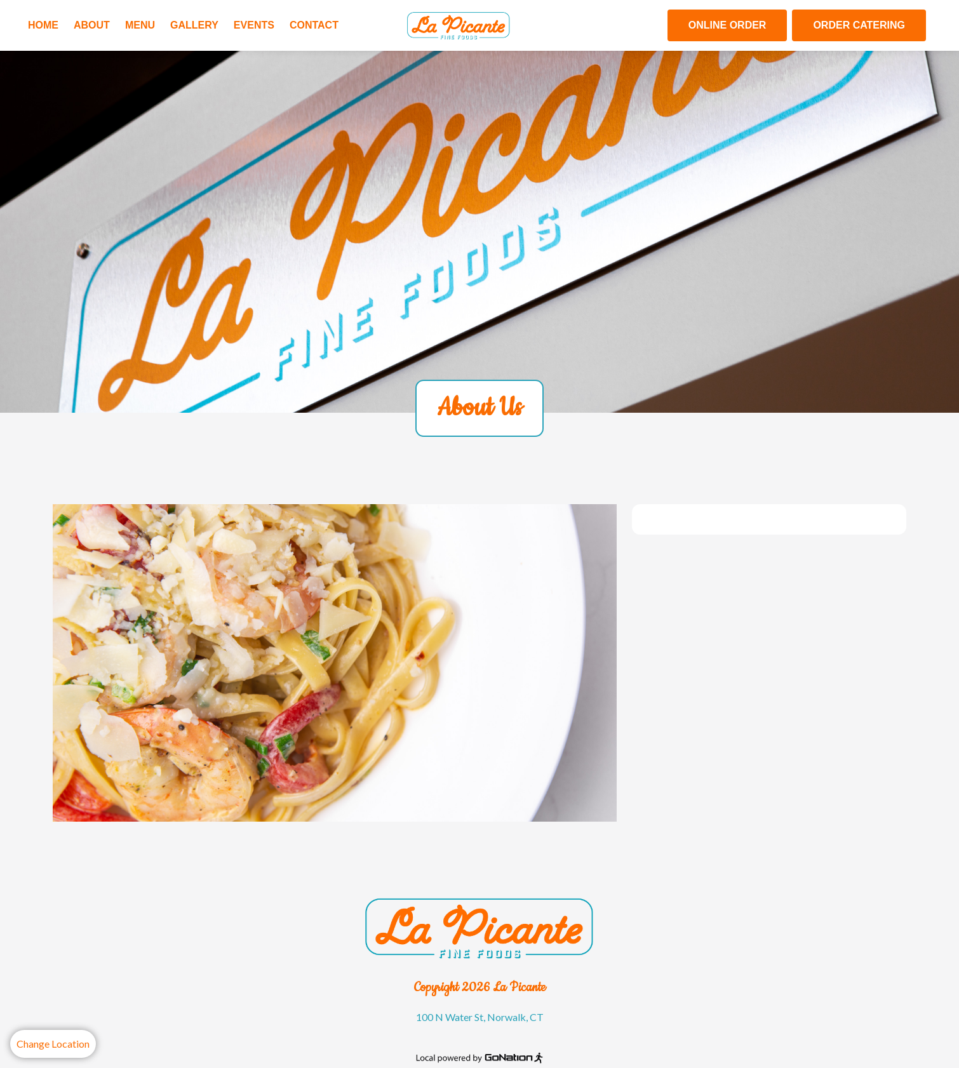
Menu (140, 25)
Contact (314, 25)
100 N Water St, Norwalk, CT (480, 1017)
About (92, 25)
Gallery (194, 25)
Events (254, 25)
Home (43, 25)
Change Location (53, 1044)
